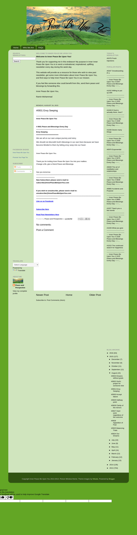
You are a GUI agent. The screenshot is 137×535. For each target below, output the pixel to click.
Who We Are (28, 47)
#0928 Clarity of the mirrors (117, 406)
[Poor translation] (9, 497)
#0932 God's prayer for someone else (117, 383)
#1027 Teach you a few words (114, 209)
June (114, 443)
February (115, 457)
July (113, 440)
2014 (111, 465)
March (114, 454)
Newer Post (42, 295)
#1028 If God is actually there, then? (115, 111)
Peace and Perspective (20, 286)
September (116, 369)
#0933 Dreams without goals (117, 377)
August (115, 373)
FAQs (40, 47)
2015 (111, 356)
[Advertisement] (20, 105)
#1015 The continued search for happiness (115, 247)
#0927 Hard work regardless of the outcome (117, 414)
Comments (19, 171)
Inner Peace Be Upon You (21, 152)
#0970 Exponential (114, 149)
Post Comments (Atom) (56, 300)
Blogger (112, 479)
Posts (17, 167)
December (116, 359)
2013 (111, 468)
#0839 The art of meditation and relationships (113, 169)
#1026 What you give (115, 228)
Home (15, 47)
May (113, 447)
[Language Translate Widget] (26, 265)
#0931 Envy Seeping (115, 390)
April (114, 450)
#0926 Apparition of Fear (117, 423)
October (115, 366)
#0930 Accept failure (116, 395)
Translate (19, 270)
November (116, 363)
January (115, 460)
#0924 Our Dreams (115, 435)
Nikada (95, 479)
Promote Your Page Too (20, 157)
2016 (111, 353)
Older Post (95, 295)
